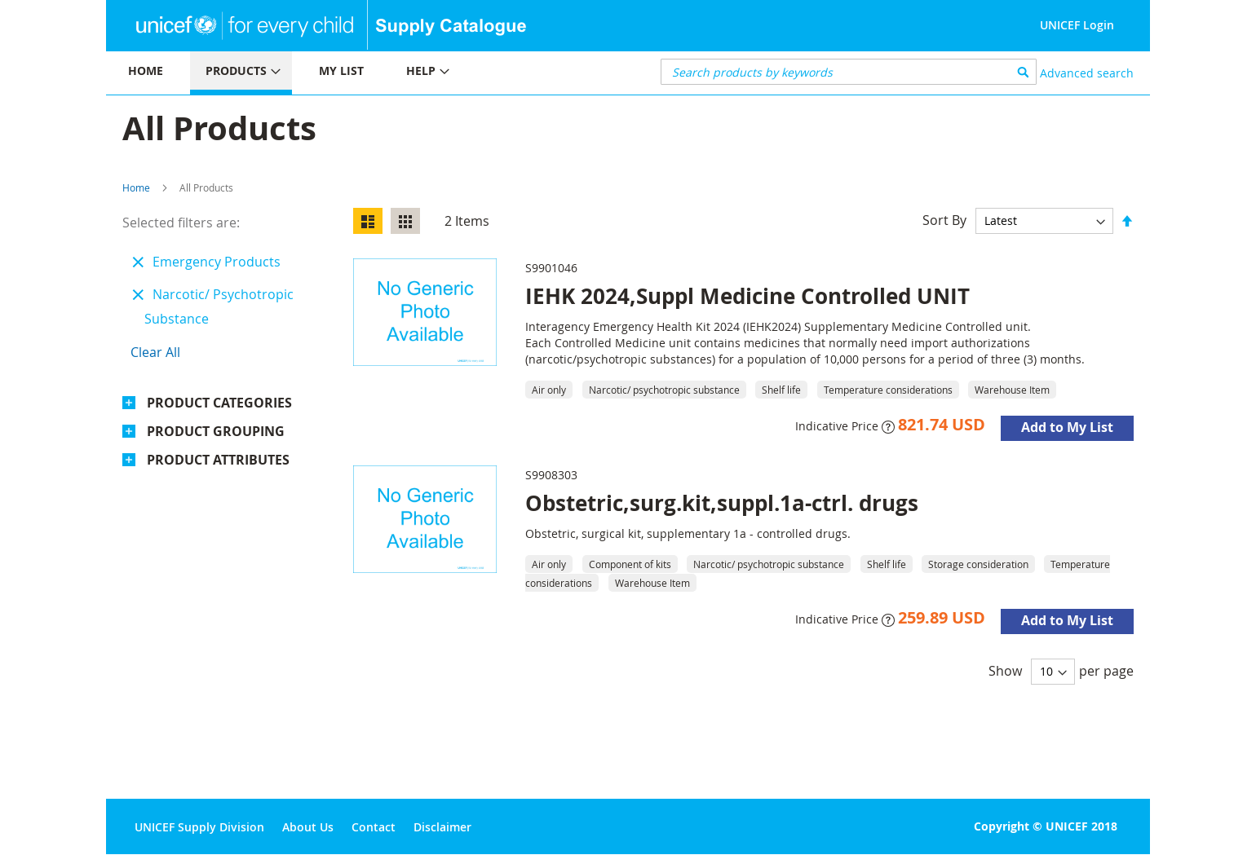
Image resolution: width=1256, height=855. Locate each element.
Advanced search (1087, 73)
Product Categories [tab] (219, 403)
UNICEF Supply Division (199, 827)
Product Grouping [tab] (216, 431)
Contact (374, 827)
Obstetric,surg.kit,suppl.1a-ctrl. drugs (721, 503)
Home (136, 187)
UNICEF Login (1077, 25)
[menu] (367, 73)
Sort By (944, 220)
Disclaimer (442, 827)
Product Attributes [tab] (218, 460)
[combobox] (849, 72)
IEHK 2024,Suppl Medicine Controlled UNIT (747, 296)
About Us (308, 827)
